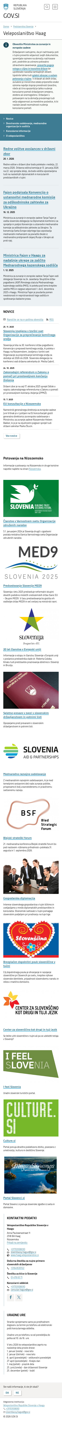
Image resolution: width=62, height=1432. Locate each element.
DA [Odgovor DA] (7, 1392)
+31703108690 (18, 1249)
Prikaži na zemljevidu (17, 1242)
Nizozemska (35, 469)
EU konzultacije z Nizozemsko (22, 404)
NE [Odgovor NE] (17, 1392)
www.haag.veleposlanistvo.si (25, 1255)
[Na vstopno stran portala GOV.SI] (16, 11)
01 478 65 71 (16, 1277)
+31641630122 (17, 1268)
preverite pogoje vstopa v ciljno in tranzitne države (33, 66)
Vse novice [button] (11, 435)
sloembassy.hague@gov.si (23, 1252)
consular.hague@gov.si (22, 1289)
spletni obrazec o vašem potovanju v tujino (35, 76)
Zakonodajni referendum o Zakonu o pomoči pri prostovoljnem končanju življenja (26, 376)
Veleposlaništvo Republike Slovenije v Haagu (24, 1405)
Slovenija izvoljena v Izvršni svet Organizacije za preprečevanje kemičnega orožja (29, 335)
